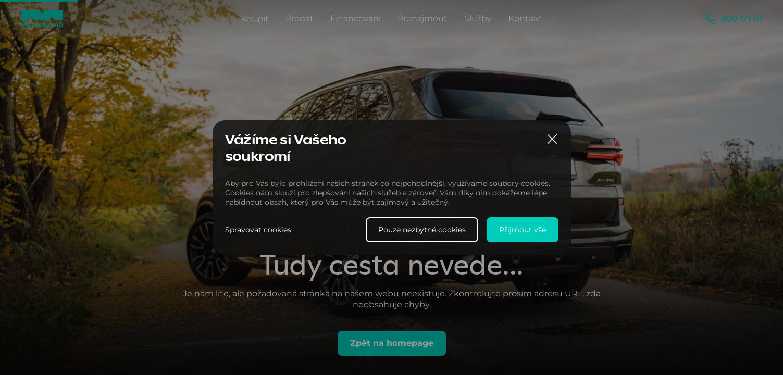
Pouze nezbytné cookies (422, 229)
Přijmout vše (522, 229)
